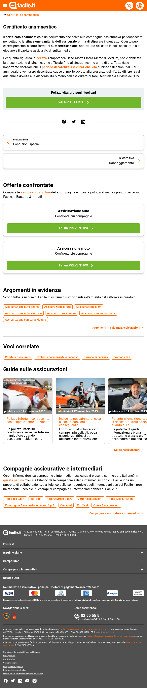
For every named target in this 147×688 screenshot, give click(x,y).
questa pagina (13, 480)
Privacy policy (9, 655)
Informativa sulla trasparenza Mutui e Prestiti (23, 674)
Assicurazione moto (73, 248)
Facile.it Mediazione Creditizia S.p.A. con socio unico (110, 636)
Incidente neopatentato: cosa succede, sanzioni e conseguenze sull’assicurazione (80, 423)
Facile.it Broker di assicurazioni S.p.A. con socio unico (84, 629)
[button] (5, 5)
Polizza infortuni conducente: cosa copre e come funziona (28, 420)
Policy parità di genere (13, 666)
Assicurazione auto (73, 211)
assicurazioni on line (35, 192)
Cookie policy (9, 659)
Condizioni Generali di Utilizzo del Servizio (21, 652)
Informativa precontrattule (15, 670)
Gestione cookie (10, 663)
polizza (41, 58)
